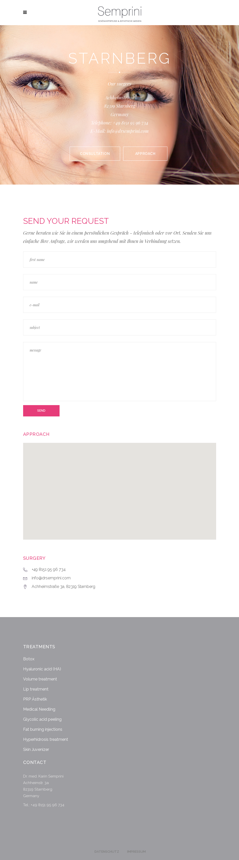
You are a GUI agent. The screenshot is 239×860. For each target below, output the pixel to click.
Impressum (136, 851)
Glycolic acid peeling (42, 719)
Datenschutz (106, 851)
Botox (28, 659)
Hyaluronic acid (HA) (42, 669)
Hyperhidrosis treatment (45, 739)
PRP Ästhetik (35, 699)
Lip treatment (36, 689)
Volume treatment (40, 679)
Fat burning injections (42, 729)
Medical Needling (39, 709)
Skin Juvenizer (36, 749)
